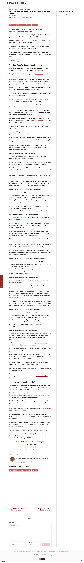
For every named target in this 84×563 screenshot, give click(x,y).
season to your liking (42, 376)
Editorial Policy (38, 551)
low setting (45, 233)
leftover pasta (19, 40)
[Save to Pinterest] (21, 25)
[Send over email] (35, 25)
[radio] (26, 447)
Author (11, 454)
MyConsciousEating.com (46, 554)
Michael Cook (13, 15)
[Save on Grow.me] (28, 25)
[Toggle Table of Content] (17, 61)
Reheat (13, 9)
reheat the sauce (31, 114)
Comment (12, 522)
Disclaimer (67, 551)
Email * (31, 542)
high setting (19, 231)
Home (10, 9)
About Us (16, 551)
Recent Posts (16, 454)
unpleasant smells (41, 120)
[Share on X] (1, 279)
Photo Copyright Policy (60, 551)
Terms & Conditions (51, 551)
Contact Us (27, 551)
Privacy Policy (44, 551)
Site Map (32, 551)
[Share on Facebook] (13, 25)
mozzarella (21, 204)
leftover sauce (27, 99)
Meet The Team (22, 551)
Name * (13, 542)
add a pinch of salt (41, 343)
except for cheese (46, 408)
